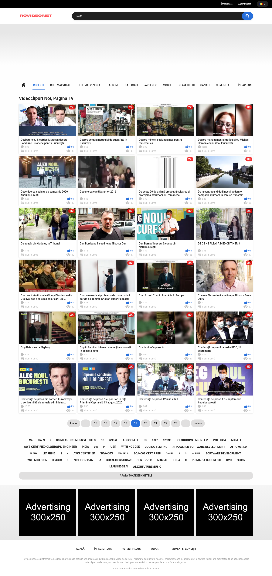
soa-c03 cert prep (147, 453)
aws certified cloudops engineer (50, 447)
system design (36, 460)
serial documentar (118, 460)
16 (105, 423)
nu (145, 440)
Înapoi (73, 423)
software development (223, 453)
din (96, 446)
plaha (34, 453)
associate (130, 440)
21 (155, 423)
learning (49, 453)
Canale (205, 85)
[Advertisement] (136, 52)
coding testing (156, 447)
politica (219, 440)
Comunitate (224, 85)
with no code (130, 446)
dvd (229, 460)
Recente (39, 85)
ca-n (41, 440)
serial (113, 440)
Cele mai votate (61, 85)
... (85, 423)
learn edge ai (118, 466)
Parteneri (150, 85)
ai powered (238, 447)
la (99, 460)
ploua (176, 460)
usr (113, 447)
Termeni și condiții (183, 548)
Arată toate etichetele (136, 475)
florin (241, 460)
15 (95, 423)
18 (125, 423)
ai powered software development (198, 447)
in (104, 447)
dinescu (57, 460)
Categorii (131, 85)
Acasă (23, 85)
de (102, 440)
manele (236, 440)
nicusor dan (83, 460)
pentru (167, 440)
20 (145, 423)
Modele (168, 85)
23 (175, 423)
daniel (170, 453)
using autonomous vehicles (76, 440)
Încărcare (245, 85)
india (85, 446)
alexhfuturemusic (147, 466)
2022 (155, 440)
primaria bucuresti (206, 460)
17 (115, 423)
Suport (156, 548)
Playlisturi (187, 85)
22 (165, 423)
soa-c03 (106, 453)
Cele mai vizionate (90, 85)
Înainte (198, 423)
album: (196, 453)
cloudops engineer (192, 440)
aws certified (84, 453)
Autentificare (244, 4)
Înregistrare (227, 4)
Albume (114, 85)
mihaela (123, 453)
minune (162, 460)
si (186, 453)
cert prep (144, 460)
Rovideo (128, 568)
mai (31, 440)
